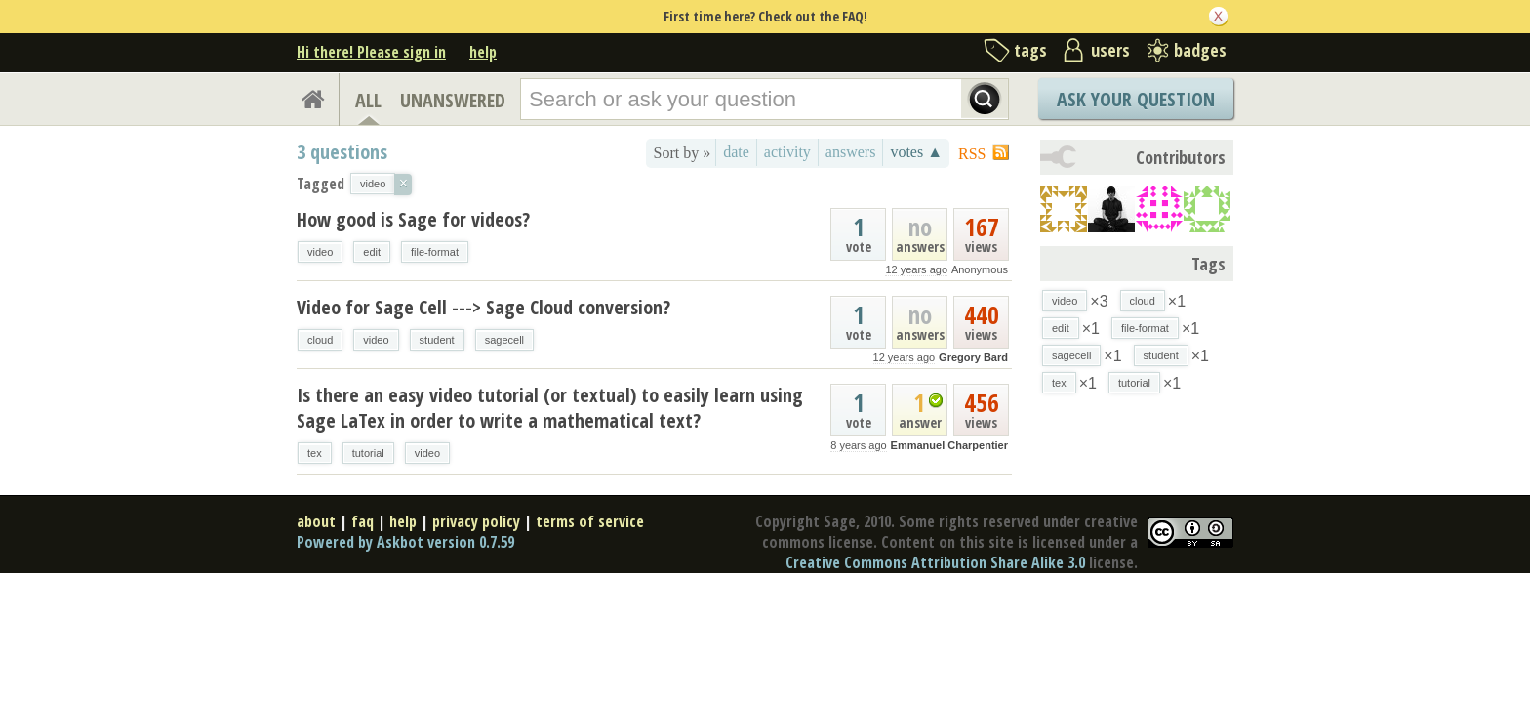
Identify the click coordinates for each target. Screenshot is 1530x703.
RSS (972, 153)
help (483, 51)
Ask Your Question (1136, 99)
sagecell (504, 340)
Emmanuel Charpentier (949, 445)
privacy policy (476, 521)
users (1110, 50)
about (316, 521)
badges (1200, 50)
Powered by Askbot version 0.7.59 (405, 542)
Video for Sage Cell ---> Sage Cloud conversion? (483, 307)
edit (372, 252)
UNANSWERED (452, 100)
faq (362, 521)
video (320, 252)
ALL (368, 100)
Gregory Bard (973, 357)
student (437, 340)
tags (1030, 50)
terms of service (590, 521)
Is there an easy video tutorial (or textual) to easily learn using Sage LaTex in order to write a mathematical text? (550, 408)
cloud (320, 340)
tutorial (368, 453)
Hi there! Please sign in (371, 51)
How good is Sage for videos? (413, 219)
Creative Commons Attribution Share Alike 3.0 (935, 562)
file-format (435, 252)
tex (314, 453)
